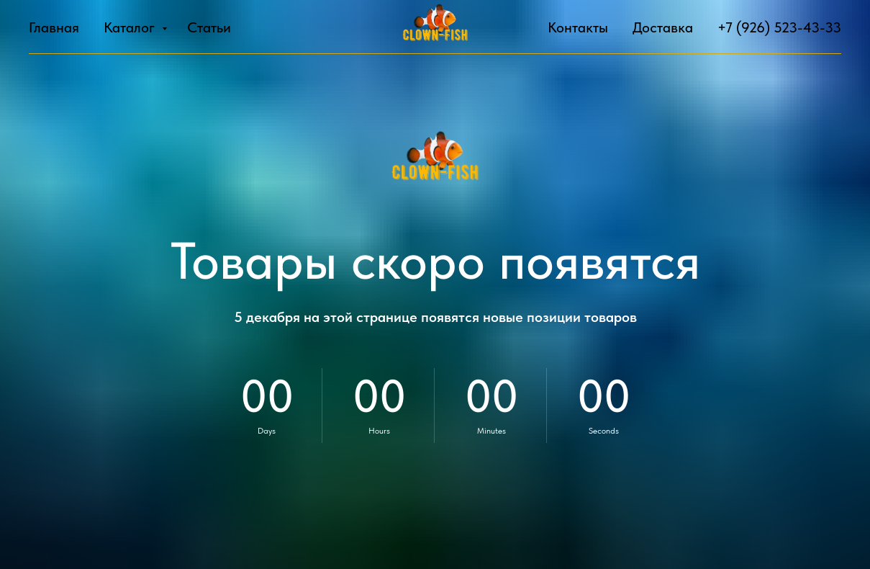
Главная (54, 27)
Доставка (663, 27)
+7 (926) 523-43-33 (779, 27)
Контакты (578, 27)
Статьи (209, 27)
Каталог (131, 27)
